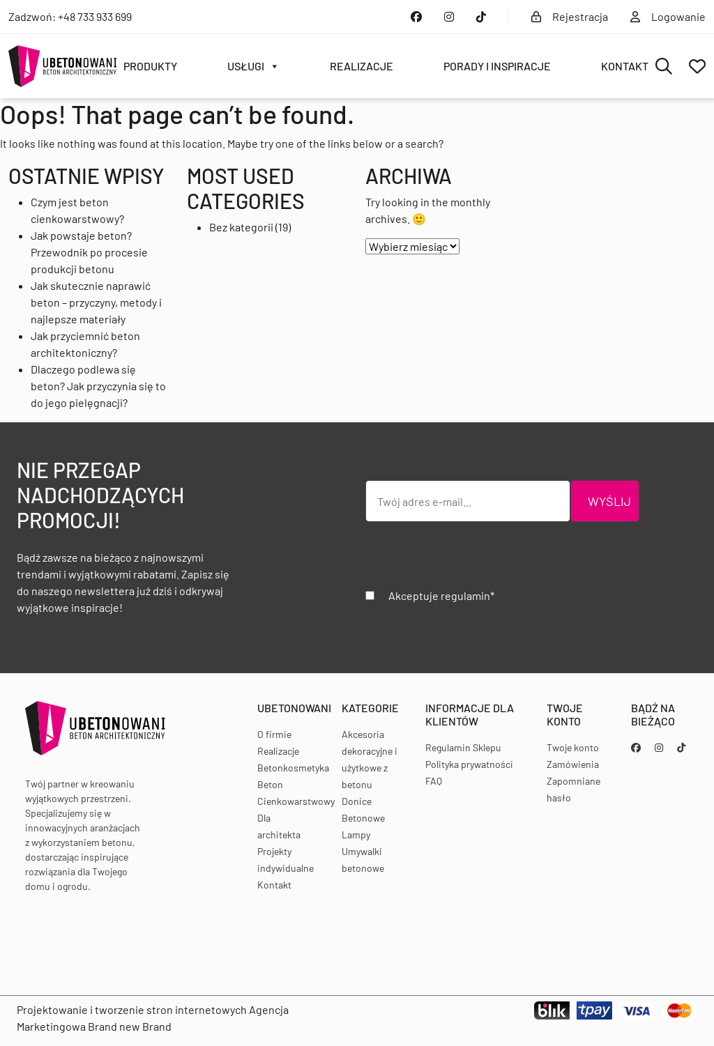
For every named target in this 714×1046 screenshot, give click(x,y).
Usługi (253, 66)
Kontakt (624, 65)
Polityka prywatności (469, 764)
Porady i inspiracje (497, 65)
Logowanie (668, 16)
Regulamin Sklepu (463, 747)
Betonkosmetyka (293, 768)
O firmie (274, 734)
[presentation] (471, 560)
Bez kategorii (241, 226)
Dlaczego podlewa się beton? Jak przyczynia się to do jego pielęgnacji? (98, 385)
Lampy (356, 834)
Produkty (150, 65)
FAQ (433, 781)
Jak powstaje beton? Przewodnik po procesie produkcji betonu (89, 252)
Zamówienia (573, 764)
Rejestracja (569, 16)
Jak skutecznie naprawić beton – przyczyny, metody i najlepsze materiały (96, 302)
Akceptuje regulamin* (441, 595)
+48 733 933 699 (95, 16)
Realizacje (361, 65)
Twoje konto (573, 747)
